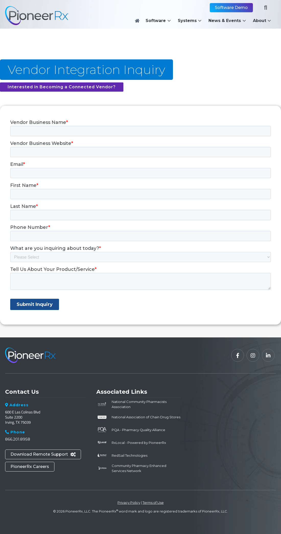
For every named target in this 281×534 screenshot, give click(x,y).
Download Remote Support (43, 454)
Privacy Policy (129, 502)
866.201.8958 (17, 439)
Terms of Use (153, 502)
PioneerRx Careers (29, 466)
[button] (159, 21)
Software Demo (231, 7)
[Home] (137, 21)
